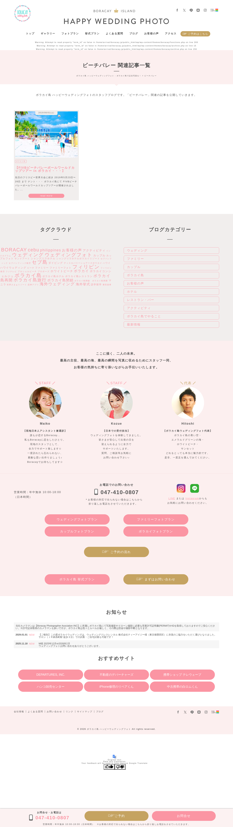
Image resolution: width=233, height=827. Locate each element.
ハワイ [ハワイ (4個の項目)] (107, 263)
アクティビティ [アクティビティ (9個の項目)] (94, 250)
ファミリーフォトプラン (156, 519)
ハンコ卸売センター (50, 686)
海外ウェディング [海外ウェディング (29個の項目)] (57, 284)
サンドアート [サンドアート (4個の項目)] (22, 258)
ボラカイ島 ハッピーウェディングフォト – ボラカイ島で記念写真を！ (22, 13)
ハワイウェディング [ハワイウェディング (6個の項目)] (13, 267)
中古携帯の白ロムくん (182, 686)
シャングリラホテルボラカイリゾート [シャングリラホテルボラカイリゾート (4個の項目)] (78, 258)
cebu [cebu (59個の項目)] (33, 249)
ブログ (133, 33)
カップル (134, 267)
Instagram (192, 498)
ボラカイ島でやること (144, 316)
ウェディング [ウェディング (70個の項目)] (28, 254)
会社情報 (19, 711)
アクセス (171, 33)
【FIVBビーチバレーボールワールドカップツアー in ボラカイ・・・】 (45, 169)
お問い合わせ (54, 711)
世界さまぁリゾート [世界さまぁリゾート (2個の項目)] (17, 285)
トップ (30, 33)
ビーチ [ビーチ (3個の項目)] (30, 268)
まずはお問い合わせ (160, 579)
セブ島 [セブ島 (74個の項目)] (40, 262)
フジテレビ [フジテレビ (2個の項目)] (11, 271)
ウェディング (137, 250)
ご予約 (120, 816)
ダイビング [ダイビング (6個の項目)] (55, 262)
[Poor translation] (120, 767)
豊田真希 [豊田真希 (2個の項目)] (107, 285)
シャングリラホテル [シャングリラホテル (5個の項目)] (43, 258)
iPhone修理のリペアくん (116, 686)
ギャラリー (48, 33)
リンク (69, 711)
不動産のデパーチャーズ (116, 674)
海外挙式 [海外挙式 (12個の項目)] (83, 284)
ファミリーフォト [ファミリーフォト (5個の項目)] (61, 267)
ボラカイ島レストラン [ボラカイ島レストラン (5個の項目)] (79, 276)
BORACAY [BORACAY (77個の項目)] (14, 249)
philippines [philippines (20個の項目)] (50, 250)
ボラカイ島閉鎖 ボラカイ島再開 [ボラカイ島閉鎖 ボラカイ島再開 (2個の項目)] (91, 281)
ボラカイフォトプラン (156, 531)
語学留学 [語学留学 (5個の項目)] (96, 284)
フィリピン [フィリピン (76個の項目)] (86, 267)
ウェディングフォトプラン (77, 519)
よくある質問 (114, 33)
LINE (172, 498)
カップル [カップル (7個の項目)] (99, 255)
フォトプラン (70, 33)
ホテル (132, 291)
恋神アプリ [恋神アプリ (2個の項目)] (33, 285)
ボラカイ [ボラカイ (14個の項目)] (81, 271)
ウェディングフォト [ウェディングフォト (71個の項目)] (68, 254)
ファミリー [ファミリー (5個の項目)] (42, 267)
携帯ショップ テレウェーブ (182, 674)
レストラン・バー (140, 300)
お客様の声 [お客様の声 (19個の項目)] (72, 250)
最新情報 (134, 324)
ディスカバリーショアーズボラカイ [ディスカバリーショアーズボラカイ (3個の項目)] (83, 263)
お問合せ (184, 816)
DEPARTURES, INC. (50, 674)
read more (46, 196)
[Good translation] (109, 767)
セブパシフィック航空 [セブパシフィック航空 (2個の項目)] (20, 263)
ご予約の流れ (120, 552)
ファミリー (135, 258)
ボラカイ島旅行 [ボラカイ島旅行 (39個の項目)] (30, 279)
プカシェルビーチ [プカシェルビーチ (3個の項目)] (27, 271)
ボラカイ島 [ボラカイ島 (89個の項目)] (28, 275)
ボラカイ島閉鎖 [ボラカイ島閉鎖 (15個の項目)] (60, 280)
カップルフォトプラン (77, 531)
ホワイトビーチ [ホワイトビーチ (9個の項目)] (61, 271)
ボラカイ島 (20, 161)
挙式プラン (92, 33)
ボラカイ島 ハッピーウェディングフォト (109, 729)
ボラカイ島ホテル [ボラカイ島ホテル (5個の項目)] (53, 276)
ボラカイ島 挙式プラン (77, 579)
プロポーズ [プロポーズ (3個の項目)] (44, 271)
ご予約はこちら (198, 33)
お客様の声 (151, 33)
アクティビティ (139, 308)
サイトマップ (84, 711)
